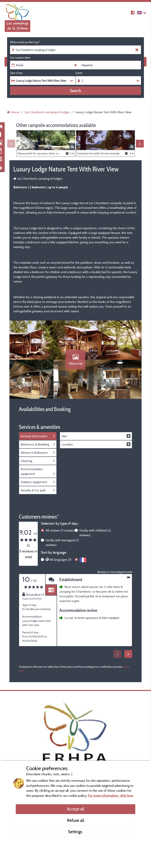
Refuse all (75, 820)
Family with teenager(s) (62, 542)
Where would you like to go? (25, 42)
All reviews (60, 530)
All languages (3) (60, 559)
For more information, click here (110, 795)
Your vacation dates (20, 57)
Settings (75, 831)
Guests (79, 73)
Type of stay (16, 73)
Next (140, 144)
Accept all (75, 808)
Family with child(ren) (95, 532)
